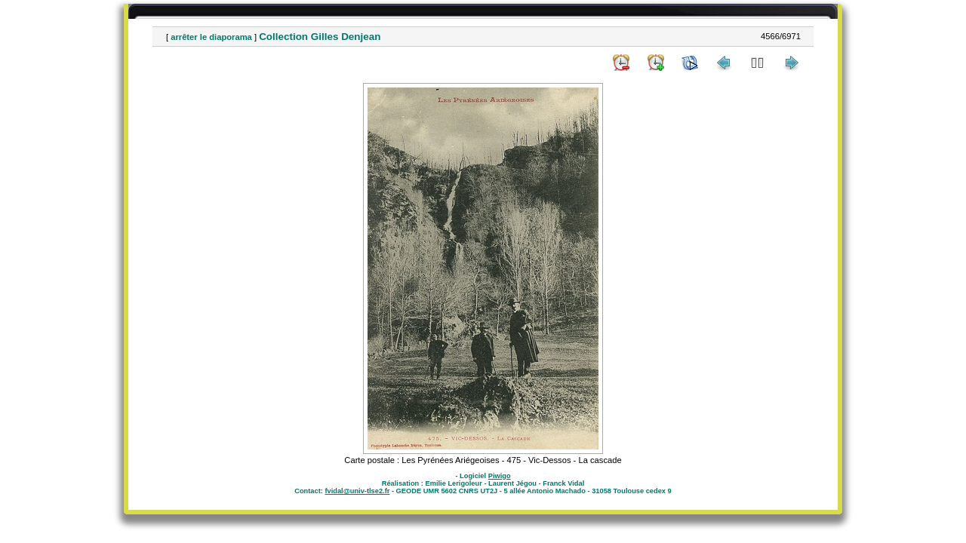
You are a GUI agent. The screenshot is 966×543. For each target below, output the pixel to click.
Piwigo (499, 476)
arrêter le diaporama (211, 36)
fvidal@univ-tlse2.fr (357, 491)
